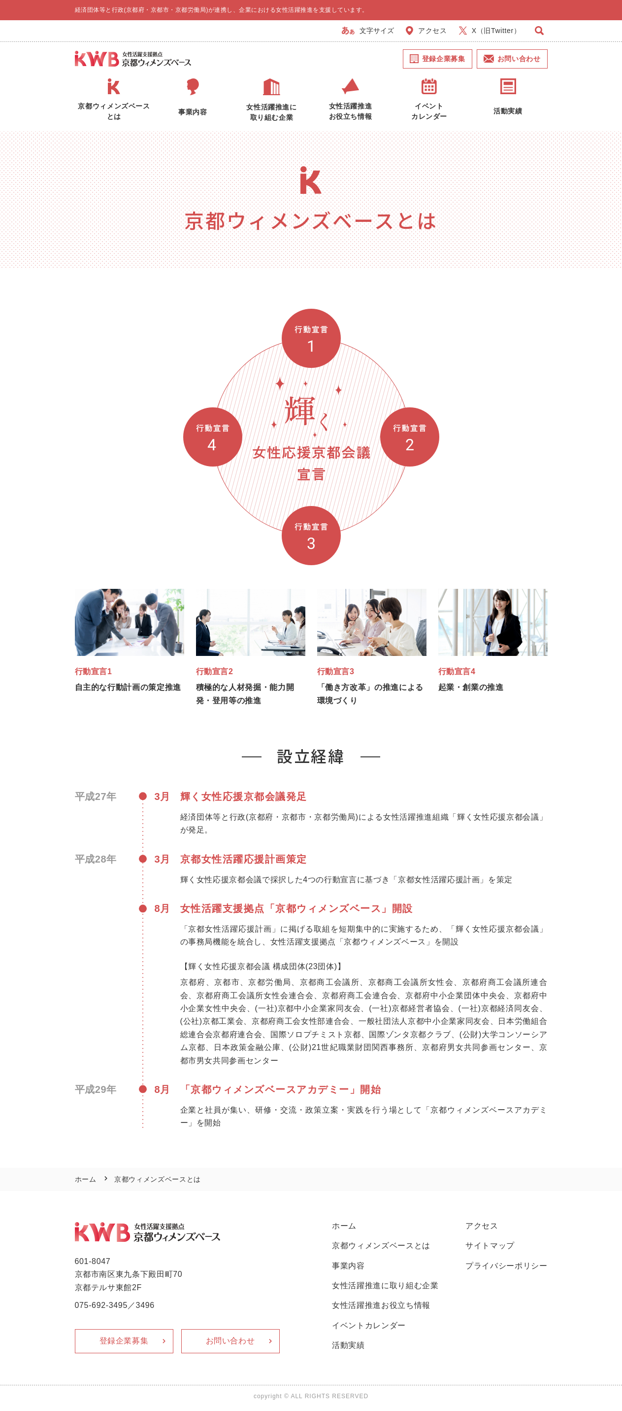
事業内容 (348, 1266)
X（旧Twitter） (490, 30)
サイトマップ (490, 1245)
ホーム (86, 1179)
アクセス (426, 30)
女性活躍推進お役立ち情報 (381, 1305)
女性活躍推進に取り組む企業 (385, 1285)
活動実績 (348, 1345)
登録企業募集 (437, 58)
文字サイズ (368, 30)
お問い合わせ (512, 58)
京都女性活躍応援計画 (439, 879)
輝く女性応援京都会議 (498, 817)
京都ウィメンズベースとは (381, 1245)
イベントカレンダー (369, 1325)
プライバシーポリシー (506, 1266)
